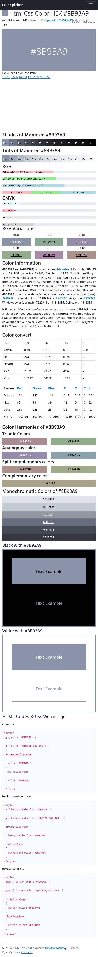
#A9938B (81, 255)
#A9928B (25, 469)
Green (37, 388)
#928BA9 (25, 455)
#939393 (89, 298)
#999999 (7, 298)
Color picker (12, 4)
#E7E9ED (59, 159)
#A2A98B (74, 469)
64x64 (23, 77)
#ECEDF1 (66, 159)
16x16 (6, 77)
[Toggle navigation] (91, 4)
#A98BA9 (49, 255)
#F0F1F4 (73, 159)
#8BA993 (49, 242)
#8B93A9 (9, 143)
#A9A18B (49, 483)
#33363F (48, 537)
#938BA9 (81, 242)
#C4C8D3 (31, 159)
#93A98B (16, 255)
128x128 (33, 77)
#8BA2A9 (74, 455)
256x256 (44, 77)
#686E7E (48, 522)
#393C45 (37, 143)
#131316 (73, 143)
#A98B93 (25, 441)
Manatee (63, 269)
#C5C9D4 (48, 507)
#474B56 (30, 143)
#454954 (48, 530)
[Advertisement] (49, 105)
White (93, 159)
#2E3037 (44, 143)
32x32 (14, 77)
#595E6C (23, 143)
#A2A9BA (16, 159)
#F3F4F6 (80, 159)
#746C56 (61, 298)
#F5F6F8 (87, 159)
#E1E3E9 (51, 159)
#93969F (48, 514)
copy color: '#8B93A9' (58, 20)
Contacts (27, 952)
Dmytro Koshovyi (56, 948)
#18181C (66, 143)
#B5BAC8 (23, 159)
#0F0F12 (80, 143)
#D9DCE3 (45, 159)
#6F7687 (15, 143)
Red (19, 388)
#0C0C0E (88, 143)
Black (92, 143)
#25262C (52, 143)
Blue (51, 388)
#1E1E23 (59, 143)
